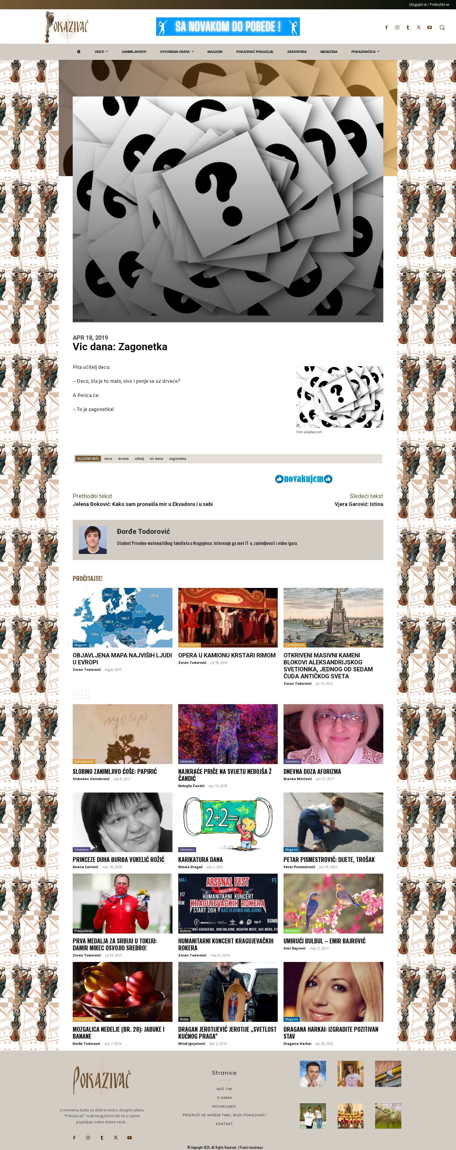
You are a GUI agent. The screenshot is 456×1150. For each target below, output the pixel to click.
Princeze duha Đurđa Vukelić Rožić (118, 859)
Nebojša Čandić (191, 786)
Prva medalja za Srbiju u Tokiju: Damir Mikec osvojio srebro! (115, 944)
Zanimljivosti (189, 645)
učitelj (139, 458)
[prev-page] (76, 694)
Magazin (80, 645)
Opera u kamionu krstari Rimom (227, 655)
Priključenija (83, 931)
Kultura (185, 931)
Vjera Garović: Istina (359, 504)
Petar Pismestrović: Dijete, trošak (329, 859)
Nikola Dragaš (190, 867)
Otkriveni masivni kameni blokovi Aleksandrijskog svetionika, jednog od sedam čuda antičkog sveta (328, 666)
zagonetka (177, 458)
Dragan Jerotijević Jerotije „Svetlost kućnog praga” (227, 1032)
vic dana (156, 458)
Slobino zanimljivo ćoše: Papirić (115, 771)
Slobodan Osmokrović (91, 779)
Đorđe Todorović (143, 531)
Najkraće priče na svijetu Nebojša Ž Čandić (225, 775)
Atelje (184, 1019)
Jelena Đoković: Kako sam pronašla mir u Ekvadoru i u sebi (143, 504)
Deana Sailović (85, 867)
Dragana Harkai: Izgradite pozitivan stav (331, 1032)
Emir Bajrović (295, 948)
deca (108, 458)
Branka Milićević (298, 779)
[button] (442, 27)
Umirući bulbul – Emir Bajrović (325, 940)
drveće (123, 458)
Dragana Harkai (297, 1043)
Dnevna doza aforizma (312, 771)
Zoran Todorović (87, 669)
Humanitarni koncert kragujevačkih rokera (225, 944)
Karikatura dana (200, 859)
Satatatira (187, 761)
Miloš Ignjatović (191, 1043)
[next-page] (85, 694)
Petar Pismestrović (299, 867)
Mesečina (292, 931)
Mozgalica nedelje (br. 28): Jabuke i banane (118, 1032)
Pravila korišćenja (251, 1147)
